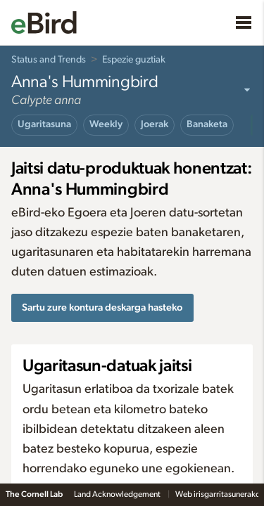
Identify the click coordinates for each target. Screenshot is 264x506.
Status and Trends (48, 60)
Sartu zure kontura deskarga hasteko (102, 307)
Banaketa (207, 124)
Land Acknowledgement (118, 494)
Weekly (105, 124)
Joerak (154, 124)
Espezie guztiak (133, 60)
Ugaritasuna (44, 124)
